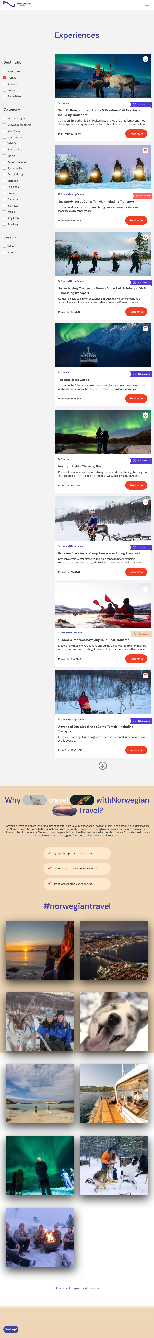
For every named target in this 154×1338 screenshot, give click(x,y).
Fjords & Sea (14, 149)
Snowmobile (14, 168)
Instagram (75, 1288)
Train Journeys (15, 137)
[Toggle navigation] (147, 4)
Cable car (13, 199)
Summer (12, 252)
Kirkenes (12, 84)
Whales (11, 211)
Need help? (11, 1329)
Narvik (11, 90)
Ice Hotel (12, 205)
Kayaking (12, 224)
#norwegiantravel (77, 906)
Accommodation (17, 162)
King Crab (13, 218)
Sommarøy (13, 71)
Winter (11, 246)
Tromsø (11, 77)
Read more (136, 133)
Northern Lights (16, 118)
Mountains (13, 131)
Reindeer (12, 180)
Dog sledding (15, 174)
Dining (11, 155)
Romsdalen (14, 96)
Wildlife (11, 143)
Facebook (94, 1288)
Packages (13, 186)
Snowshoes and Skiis (19, 124)
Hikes (10, 193)
